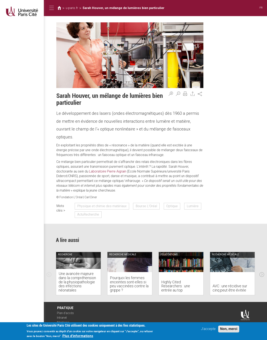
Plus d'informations (77, 336)
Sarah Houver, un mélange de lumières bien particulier (123, 8)
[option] (78, 273)
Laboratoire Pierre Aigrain (107, 171)
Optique (172, 206)
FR (261, 7)
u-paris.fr (72, 8)
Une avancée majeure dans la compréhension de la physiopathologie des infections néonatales (77, 281)
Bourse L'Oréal (146, 206)
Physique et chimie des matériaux (102, 206)
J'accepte (208, 329)
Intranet (62, 317)
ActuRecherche (88, 214)
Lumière (193, 206)
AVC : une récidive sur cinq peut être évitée (230, 288)
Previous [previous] (49, 273)
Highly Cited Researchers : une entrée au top (175, 286)
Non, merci (228, 329)
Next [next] (261, 273)
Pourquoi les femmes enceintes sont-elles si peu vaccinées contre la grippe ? (129, 284)
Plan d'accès (65, 313)
